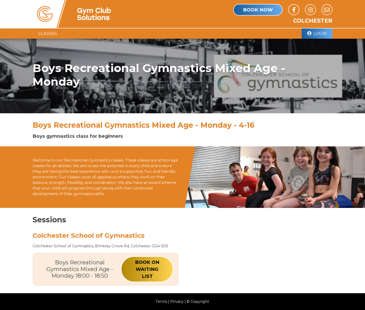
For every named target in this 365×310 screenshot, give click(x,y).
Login (317, 33)
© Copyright (198, 301)
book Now (258, 10)
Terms (161, 301)
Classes (47, 33)
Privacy (177, 301)
